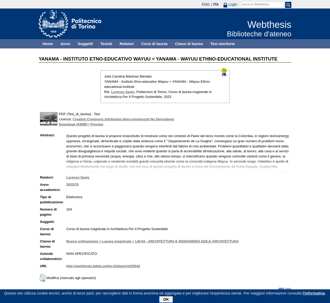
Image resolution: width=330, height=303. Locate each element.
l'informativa (314, 294)
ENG (206, 4)
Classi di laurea (189, 44)
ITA (216, 4)
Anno (65, 44)
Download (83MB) (73, 124)
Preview (96, 124)
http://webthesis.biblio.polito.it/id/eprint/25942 (103, 266)
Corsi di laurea (154, 44)
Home (48, 44)
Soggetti (85, 44)
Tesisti (106, 44)
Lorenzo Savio (122, 92)
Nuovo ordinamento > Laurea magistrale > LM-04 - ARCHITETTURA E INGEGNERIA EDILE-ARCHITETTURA (152, 241)
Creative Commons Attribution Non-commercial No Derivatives (123, 119)
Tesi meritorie (222, 44)
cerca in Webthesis (255, 4)
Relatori (127, 44)
